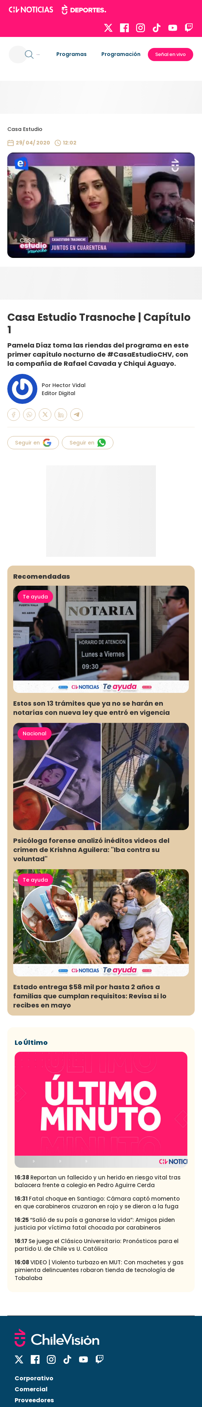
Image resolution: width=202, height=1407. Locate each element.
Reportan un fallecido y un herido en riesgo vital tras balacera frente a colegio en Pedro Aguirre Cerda (98, 1181)
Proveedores (34, 1400)
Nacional (34, 733)
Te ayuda (35, 596)
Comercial (31, 1389)
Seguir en (33, 442)
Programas (71, 54)
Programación (121, 54)
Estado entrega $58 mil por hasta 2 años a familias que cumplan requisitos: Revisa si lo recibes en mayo (90, 996)
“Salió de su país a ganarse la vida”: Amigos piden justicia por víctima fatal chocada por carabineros (95, 1223)
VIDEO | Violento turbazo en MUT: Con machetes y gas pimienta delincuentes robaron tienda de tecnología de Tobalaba (99, 1270)
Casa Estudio (24, 129)
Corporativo (34, 1378)
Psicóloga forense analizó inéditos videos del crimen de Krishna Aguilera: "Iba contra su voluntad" (91, 849)
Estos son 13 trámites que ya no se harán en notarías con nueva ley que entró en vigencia (91, 708)
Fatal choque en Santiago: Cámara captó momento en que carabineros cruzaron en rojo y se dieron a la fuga (97, 1202)
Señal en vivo (170, 54)
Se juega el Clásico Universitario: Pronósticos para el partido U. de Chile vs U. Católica (97, 1245)
